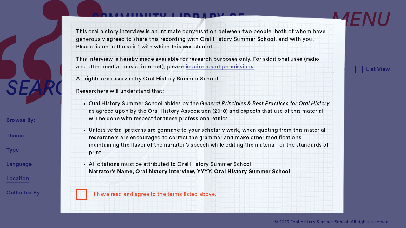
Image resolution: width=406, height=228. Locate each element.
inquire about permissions (220, 66)
